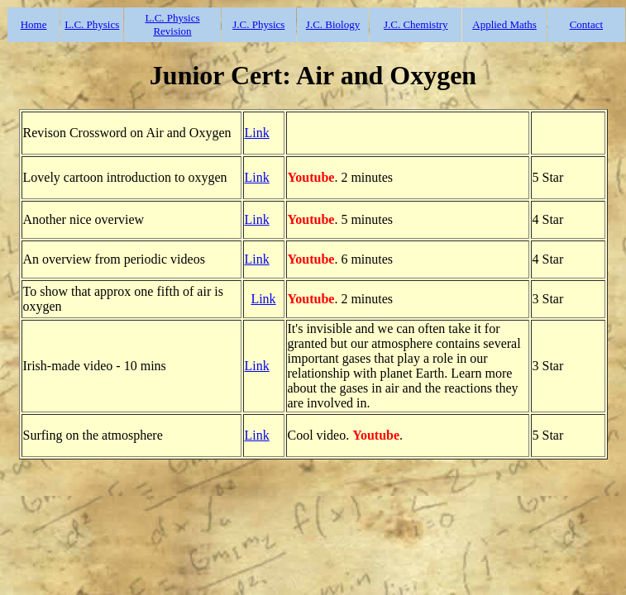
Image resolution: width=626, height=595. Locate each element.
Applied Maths (504, 24)
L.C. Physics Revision (172, 24)
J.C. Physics (258, 24)
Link (257, 133)
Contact (586, 24)
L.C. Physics (92, 24)
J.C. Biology (333, 24)
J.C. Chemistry (416, 24)
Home (34, 24)
